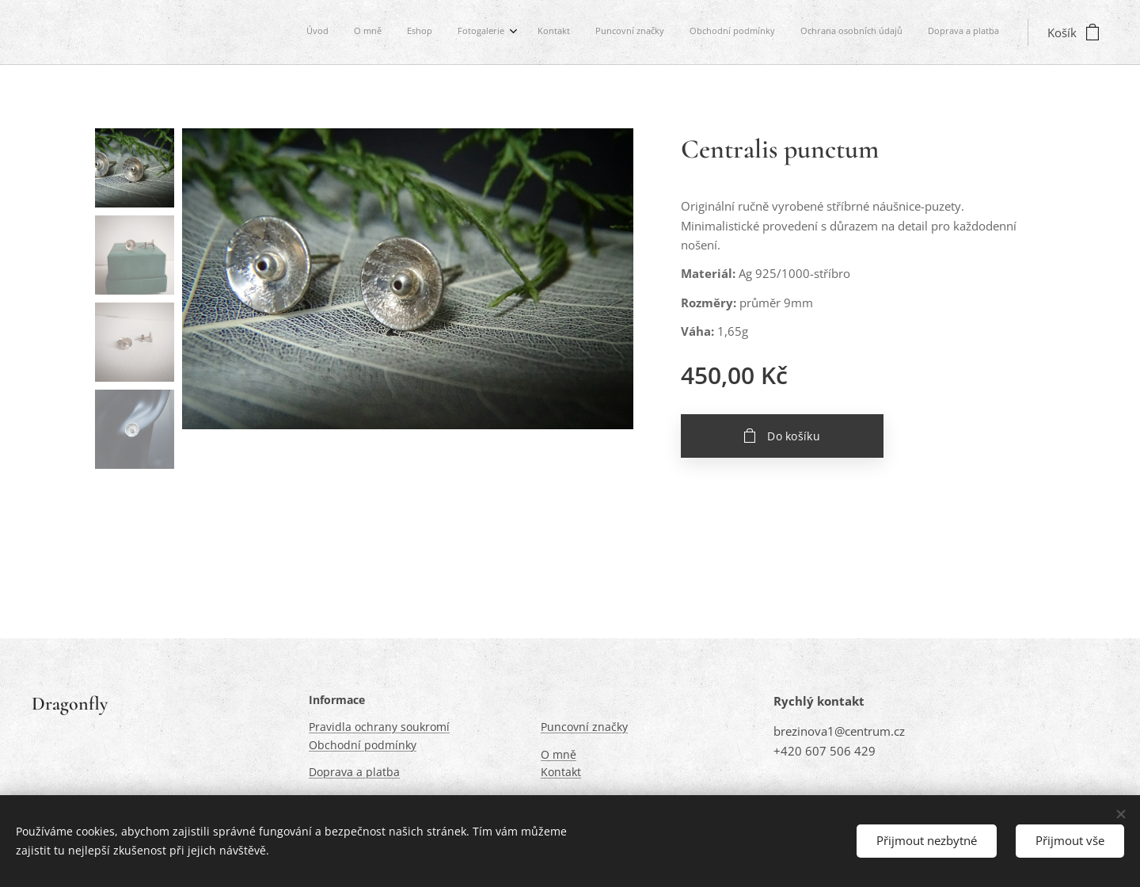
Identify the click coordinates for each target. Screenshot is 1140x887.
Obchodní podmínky (362, 744)
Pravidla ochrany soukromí (379, 727)
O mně (558, 754)
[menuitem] (793, 32)
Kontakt (561, 772)
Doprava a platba (354, 772)
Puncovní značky (584, 727)
